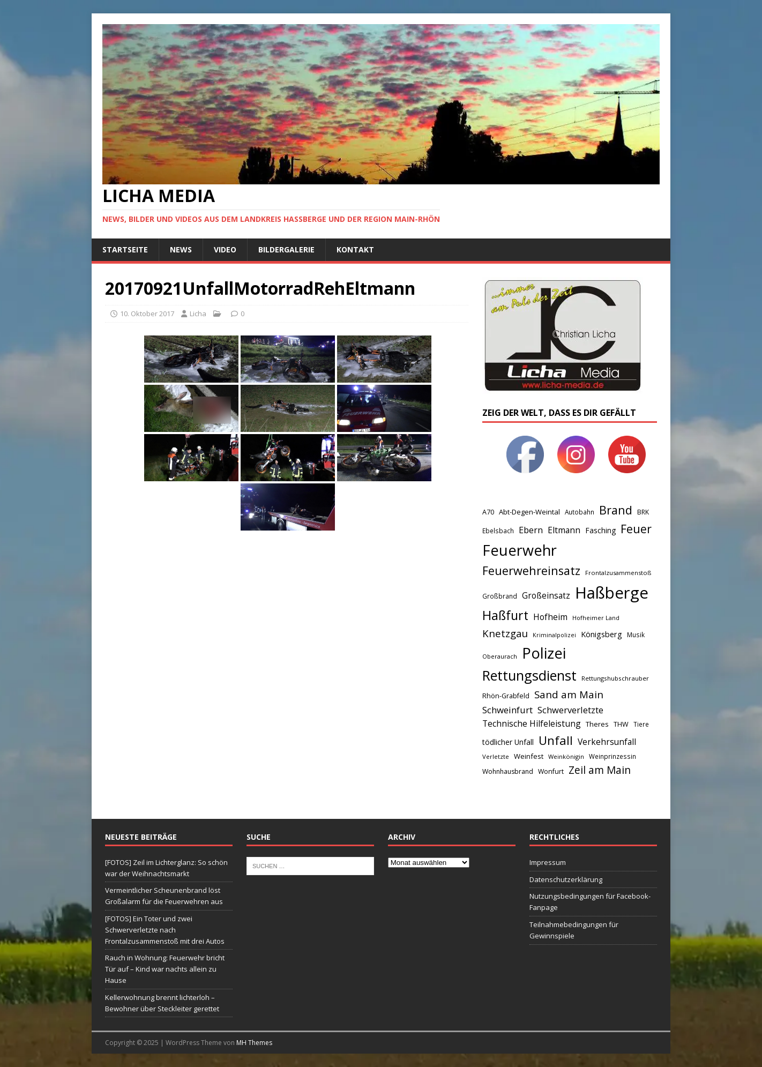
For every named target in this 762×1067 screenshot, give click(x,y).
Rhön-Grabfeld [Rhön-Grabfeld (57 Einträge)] (505, 695)
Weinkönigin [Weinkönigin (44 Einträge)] (566, 756)
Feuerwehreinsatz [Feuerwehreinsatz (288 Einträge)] (531, 570)
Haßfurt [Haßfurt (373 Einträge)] (505, 615)
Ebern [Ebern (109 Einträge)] (531, 530)
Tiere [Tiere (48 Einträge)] (641, 724)
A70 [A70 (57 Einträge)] (488, 512)
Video (225, 249)
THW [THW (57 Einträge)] (621, 724)
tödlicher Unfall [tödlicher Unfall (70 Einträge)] (508, 742)
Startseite (125, 249)
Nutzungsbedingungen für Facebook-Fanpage (590, 901)
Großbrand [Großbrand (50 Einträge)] (499, 596)
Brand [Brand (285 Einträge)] (615, 510)
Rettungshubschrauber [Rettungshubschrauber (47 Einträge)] (615, 678)
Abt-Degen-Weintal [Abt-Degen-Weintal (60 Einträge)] (529, 512)
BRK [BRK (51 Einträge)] (643, 512)
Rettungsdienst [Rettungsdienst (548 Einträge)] (529, 675)
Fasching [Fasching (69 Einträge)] (600, 530)
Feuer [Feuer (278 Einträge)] (636, 528)
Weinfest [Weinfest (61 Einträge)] (528, 756)
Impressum (547, 862)
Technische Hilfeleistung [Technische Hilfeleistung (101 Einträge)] (531, 723)
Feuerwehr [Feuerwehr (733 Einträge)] (519, 550)
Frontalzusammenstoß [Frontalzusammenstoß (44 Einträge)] (618, 573)
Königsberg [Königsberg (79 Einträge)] (601, 634)
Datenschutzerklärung (565, 879)
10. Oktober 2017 (147, 313)
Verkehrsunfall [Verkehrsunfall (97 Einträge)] (607, 742)
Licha (198, 313)
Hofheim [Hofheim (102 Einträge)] (550, 617)
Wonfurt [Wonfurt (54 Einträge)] (551, 771)
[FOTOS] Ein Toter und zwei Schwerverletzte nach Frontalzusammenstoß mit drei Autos (165, 930)
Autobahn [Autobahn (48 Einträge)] (579, 512)
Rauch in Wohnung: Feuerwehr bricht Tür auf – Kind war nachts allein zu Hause (165, 969)
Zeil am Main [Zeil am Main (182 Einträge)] (600, 770)
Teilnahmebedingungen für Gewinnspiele (573, 930)
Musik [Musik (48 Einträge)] (636, 634)
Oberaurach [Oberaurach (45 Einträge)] (499, 656)
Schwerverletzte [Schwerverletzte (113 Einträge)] (570, 710)
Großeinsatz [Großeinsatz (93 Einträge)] (546, 595)
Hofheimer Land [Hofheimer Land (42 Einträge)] (595, 618)
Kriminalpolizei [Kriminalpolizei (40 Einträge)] (554, 635)
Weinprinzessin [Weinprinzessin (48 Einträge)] (612, 756)
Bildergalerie (286, 249)
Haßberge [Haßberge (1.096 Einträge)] (611, 592)
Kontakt (355, 249)
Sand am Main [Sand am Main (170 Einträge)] (568, 694)
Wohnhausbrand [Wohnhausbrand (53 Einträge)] (507, 771)
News (181, 249)
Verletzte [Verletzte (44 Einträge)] (495, 756)
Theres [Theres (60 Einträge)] (597, 724)
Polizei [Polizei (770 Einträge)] (544, 653)
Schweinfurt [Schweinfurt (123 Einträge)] (507, 710)
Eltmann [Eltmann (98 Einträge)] (564, 530)
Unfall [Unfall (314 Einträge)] (556, 740)
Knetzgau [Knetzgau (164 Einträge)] (505, 633)
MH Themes (254, 1042)
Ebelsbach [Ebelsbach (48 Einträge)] (498, 530)
